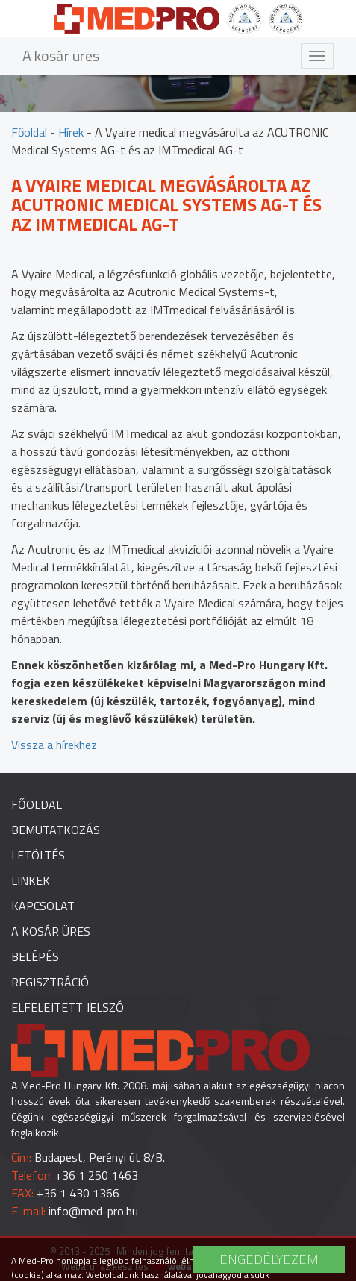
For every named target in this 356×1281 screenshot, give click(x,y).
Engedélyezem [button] (269, 1259)
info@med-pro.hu (93, 1211)
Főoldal (29, 132)
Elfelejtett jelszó (67, 1007)
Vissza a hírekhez (54, 745)
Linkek (30, 880)
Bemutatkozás (55, 830)
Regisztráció (50, 982)
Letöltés (38, 855)
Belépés (35, 956)
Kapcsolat (43, 906)
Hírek (71, 132)
